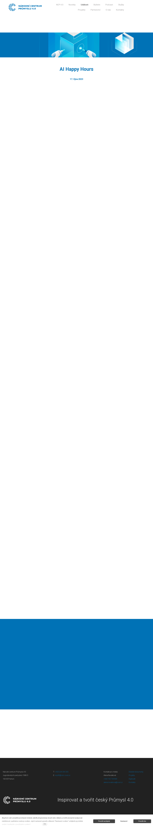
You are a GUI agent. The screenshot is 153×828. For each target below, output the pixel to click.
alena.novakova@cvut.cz (113, 782)
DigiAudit (132, 779)
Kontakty (132, 782)
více (44, 824)
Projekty (132, 775)
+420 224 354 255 (61, 772)
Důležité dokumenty (136, 772)
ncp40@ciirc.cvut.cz (62, 775)
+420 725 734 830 (110, 779)
